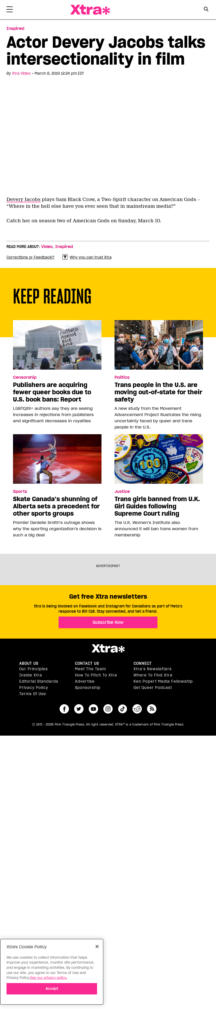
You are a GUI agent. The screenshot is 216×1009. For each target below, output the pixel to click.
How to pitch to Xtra (96, 675)
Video (47, 246)
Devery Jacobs (24, 199)
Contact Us (87, 663)
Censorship (24, 377)
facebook (64, 709)
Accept (52, 988)
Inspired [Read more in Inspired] (15, 28)
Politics (122, 377)
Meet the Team (90, 669)
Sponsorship (87, 687)
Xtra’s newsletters (153, 669)
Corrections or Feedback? (30, 257)
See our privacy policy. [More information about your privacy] (48, 978)
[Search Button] (206, 9)
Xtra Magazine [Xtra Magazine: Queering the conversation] (90, 9)
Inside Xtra (30, 675)
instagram (108, 709)
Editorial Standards (38, 681)
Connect (143, 663)
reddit (137, 709)
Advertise (85, 681)
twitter (79, 709)
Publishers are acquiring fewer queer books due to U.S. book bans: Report (52, 392)
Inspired (64, 246)
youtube (93, 709)
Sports (20, 491)
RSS (151, 709)
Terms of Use (32, 694)
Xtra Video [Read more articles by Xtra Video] (21, 73)
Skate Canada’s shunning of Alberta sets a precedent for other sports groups (56, 506)
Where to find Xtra (153, 675)
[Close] (97, 946)
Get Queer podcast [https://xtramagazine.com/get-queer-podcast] (153, 687)
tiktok (122, 709)
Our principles (33, 669)
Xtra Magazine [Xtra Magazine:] (108, 648)
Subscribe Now (108, 622)
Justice (122, 491)
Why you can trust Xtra (87, 257)
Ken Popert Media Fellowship (163, 681)
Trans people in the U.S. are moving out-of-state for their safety (158, 392)
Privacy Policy (33, 687)
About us (28, 663)
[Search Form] (206, 10)
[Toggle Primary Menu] (10, 10)
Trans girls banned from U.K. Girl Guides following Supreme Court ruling (157, 506)
